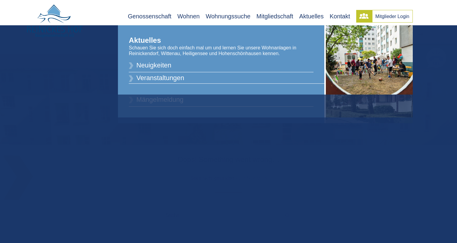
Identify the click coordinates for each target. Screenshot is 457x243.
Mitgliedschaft (274, 16)
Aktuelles (311, 16)
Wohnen (189, 16)
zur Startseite (252, 176)
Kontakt (340, 16)
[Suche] (228, 213)
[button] (287, 213)
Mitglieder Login (392, 16)
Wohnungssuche (228, 16)
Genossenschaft (149, 16)
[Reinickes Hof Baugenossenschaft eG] (55, 21)
